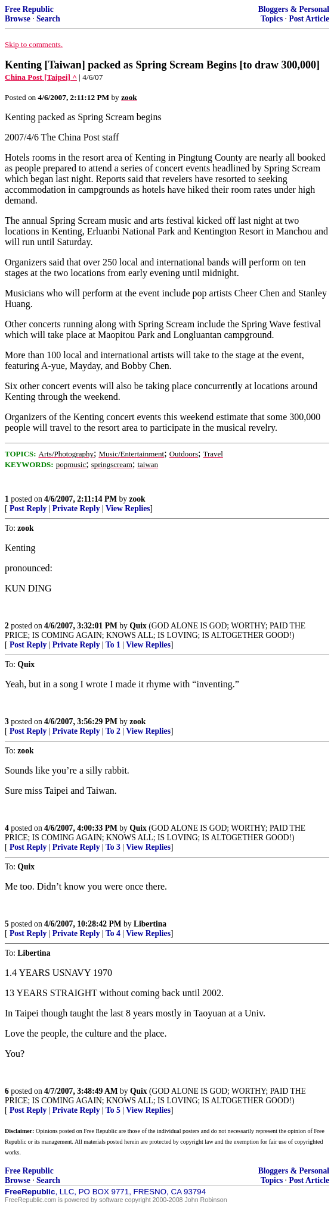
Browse (17, 18)
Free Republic (29, 9)
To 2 (113, 731)
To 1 (113, 644)
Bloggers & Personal (293, 9)
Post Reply (28, 508)
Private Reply (76, 508)
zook (137, 499)
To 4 (113, 933)
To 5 (113, 1110)
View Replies (128, 508)
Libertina (150, 923)
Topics (272, 18)
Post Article (309, 18)
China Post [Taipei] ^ (41, 77)
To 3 (113, 847)
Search (48, 18)
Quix (138, 625)
